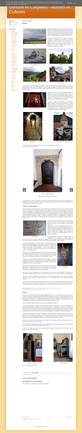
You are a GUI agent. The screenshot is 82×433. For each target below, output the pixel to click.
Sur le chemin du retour (14, 91)
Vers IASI (13, 52)
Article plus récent (26, 416)
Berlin (12, 88)
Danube (12, 47)
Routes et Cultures (14, 22)
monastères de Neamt (14, 55)
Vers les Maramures (14, 78)
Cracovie (13, 83)
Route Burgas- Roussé (14, 43)
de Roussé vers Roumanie (14, 45)
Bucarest (13, 49)
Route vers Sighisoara (13, 60)
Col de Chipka (14, 35)
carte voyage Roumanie (13, 72)
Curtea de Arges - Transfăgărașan (14, 69)
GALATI (12, 51)
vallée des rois (14, 37)
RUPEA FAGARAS (13, 65)
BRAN (12, 66)
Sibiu (12, 73)
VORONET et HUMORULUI (14, 58)
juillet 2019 (13, 34)
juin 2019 (13, 32)
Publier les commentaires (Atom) (34, 418)
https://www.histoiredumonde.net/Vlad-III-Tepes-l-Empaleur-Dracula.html (47, 288)
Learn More (69, 3)
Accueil (47, 416)
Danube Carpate (29, 374)
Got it (75, 3)
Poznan (12, 86)
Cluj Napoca (13, 75)
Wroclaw (12, 85)
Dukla (12, 79)
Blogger (46, 426)
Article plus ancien (69, 416)
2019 (11, 31)
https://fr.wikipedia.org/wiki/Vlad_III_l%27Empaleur (34, 289)
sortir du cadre (14, 38)
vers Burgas (13, 40)
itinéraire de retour (14, 81)
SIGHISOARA (14, 62)
